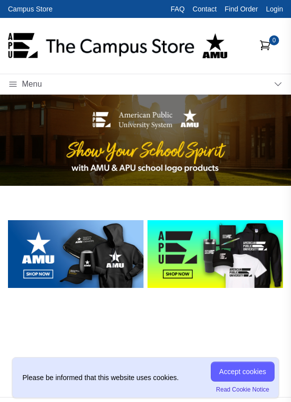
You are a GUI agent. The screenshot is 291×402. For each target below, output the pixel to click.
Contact (205, 9)
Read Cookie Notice (243, 389)
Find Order (241, 9)
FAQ (178, 9)
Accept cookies (242, 372)
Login (274, 9)
